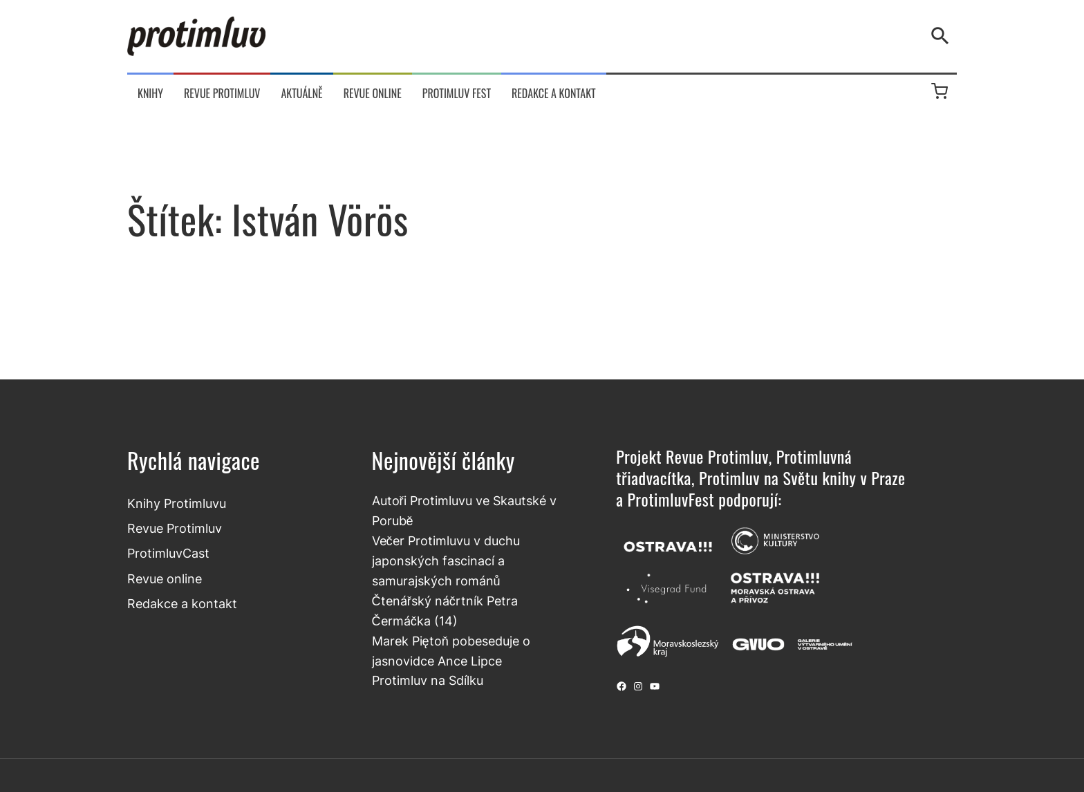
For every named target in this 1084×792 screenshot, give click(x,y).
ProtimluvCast (168, 552)
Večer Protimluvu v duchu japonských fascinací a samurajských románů (446, 560)
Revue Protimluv (174, 528)
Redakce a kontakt (182, 603)
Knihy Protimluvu (176, 503)
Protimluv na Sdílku (427, 680)
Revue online (164, 578)
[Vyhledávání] (943, 36)
